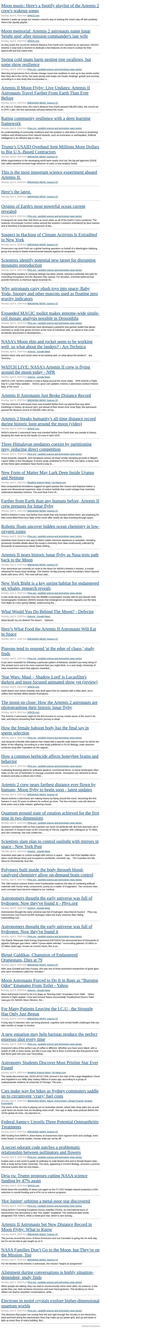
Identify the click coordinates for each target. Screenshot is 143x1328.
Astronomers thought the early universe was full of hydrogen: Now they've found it (46, 929)
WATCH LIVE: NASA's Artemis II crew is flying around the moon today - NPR (45, 370)
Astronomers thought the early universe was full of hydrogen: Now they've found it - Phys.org (46, 901)
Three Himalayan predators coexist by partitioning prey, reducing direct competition (46, 447)
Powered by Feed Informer (91, 1326)
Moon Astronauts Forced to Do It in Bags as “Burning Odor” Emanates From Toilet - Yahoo (49, 983)
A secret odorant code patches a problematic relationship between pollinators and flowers (41, 1150)
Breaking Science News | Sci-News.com (46, 482)
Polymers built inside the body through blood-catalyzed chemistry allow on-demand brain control (47, 872)
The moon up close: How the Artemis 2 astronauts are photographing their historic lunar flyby (49, 705)
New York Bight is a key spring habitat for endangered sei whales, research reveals (50, 586)
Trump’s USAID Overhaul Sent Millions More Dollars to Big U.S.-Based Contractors (50, 149)
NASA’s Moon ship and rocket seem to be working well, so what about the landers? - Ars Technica (46, 344)
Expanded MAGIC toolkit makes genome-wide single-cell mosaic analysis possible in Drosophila (50, 316)
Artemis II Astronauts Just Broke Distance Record (46, 395)
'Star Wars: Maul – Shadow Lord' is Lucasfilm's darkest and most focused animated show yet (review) (49, 679)
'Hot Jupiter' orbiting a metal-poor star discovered (45, 1201)
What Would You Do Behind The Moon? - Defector (47, 611)
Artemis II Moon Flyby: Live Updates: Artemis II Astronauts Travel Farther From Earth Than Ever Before (45, 92)
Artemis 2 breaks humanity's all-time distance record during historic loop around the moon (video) (48, 421)
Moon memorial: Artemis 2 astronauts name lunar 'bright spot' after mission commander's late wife (45, 34)
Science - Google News (38, 351)
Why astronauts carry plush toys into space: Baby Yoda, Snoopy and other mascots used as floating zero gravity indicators (49, 293)
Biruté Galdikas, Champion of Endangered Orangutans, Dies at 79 (39, 957)
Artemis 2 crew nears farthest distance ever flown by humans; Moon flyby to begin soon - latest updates (48, 787)
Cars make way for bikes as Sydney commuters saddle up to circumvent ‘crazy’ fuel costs (50, 1093)
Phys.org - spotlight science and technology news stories (54, 69)
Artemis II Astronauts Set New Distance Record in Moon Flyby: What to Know (46, 1227)
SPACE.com (33, 15)
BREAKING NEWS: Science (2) (42, 103)
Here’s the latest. (16, 191)
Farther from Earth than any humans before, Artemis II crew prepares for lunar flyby (50, 503)
